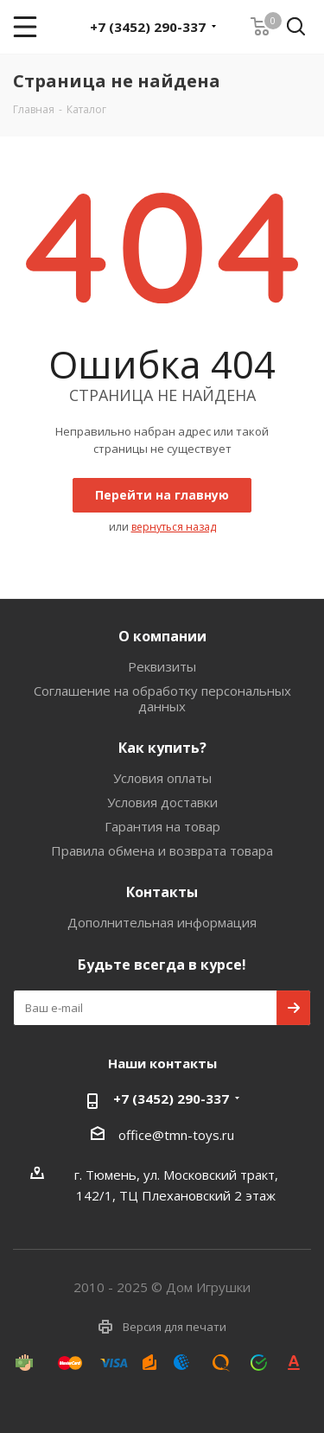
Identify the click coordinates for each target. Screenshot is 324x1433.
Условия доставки (162, 802)
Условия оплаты (162, 778)
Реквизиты (162, 666)
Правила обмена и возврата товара (162, 850)
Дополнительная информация (162, 922)
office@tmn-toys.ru (176, 1134)
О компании (162, 636)
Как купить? (162, 747)
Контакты (162, 891)
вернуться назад (173, 526)
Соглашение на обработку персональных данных (162, 698)
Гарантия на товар (162, 826)
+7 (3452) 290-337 (148, 26)
